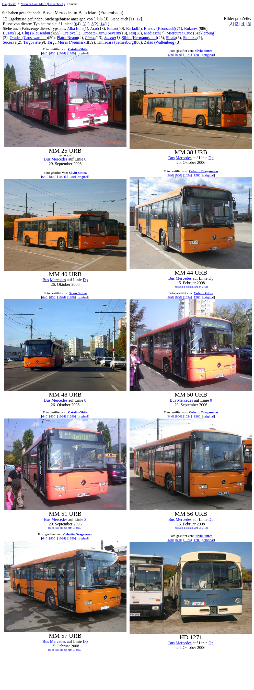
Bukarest (191, 28)
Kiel (69, 155)
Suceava (9, 42)
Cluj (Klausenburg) (38, 33)
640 (44, 53)
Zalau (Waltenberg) (160, 42)
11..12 (136, 19)
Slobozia (190, 37)
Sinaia (171, 37)
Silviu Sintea (203, 51)
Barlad (131, 28)
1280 (71, 53)
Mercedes (59, 159)
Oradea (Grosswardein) (29, 37)
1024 (61, 53)
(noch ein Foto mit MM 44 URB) (191, 286)
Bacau (112, 28)
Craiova (69, 33)
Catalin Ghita (77, 49)
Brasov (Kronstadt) (159, 28)
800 (52, 53)
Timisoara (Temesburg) (116, 42)
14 (102, 24)
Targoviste (31, 42)
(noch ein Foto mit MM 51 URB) (65, 527)
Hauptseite (9, 4)
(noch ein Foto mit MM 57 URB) (65, 649)
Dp (211, 158)
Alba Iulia (75, 28)
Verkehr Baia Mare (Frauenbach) (43, 4)
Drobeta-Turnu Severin (101, 33)
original (83, 53)
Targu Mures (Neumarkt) (67, 42)
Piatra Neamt (67, 37)
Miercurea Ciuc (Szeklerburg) (191, 33)
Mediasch (152, 33)
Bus (47, 159)
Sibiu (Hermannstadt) (139, 37)
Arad (94, 28)
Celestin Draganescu (203, 171)
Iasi (132, 33)
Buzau (8, 33)
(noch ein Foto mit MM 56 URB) (191, 527)
